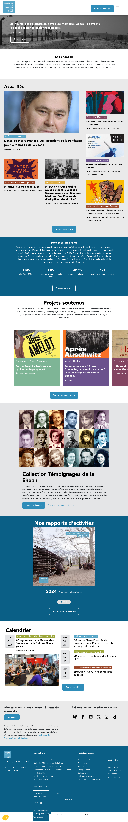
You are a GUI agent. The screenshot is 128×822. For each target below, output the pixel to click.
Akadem (68, 799)
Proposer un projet (102, 8)
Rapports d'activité (115, 770)
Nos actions (39, 753)
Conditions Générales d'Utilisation (81, 814)
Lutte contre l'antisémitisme (89, 779)
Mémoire (81, 766)
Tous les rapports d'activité (64, 611)
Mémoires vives (39, 796)
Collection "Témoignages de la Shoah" (49, 763)
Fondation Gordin (40, 773)
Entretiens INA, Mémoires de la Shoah (49, 766)
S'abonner (12, 717)
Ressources (112, 773)
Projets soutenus (86, 753)
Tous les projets (84, 760)
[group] (64, 566)
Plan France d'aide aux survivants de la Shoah (52, 769)
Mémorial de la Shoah (42, 810)
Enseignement (84, 769)
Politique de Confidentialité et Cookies (49, 814)
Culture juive (83, 773)
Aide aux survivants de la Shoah (46, 793)
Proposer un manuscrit (61, 505)
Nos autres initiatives (41, 779)
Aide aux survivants (86, 776)
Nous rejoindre (114, 777)
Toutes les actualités (64, 229)
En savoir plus (20, 39)
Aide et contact (114, 767)
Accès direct (114, 760)
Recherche (82, 763)
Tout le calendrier (73, 687)
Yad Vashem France (41, 817)
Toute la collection (34, 505)
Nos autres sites (41, 786)
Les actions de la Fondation (44, 760)
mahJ (35, 802)
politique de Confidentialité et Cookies (27, 736)
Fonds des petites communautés (46, 776)
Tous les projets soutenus (64, 395)
